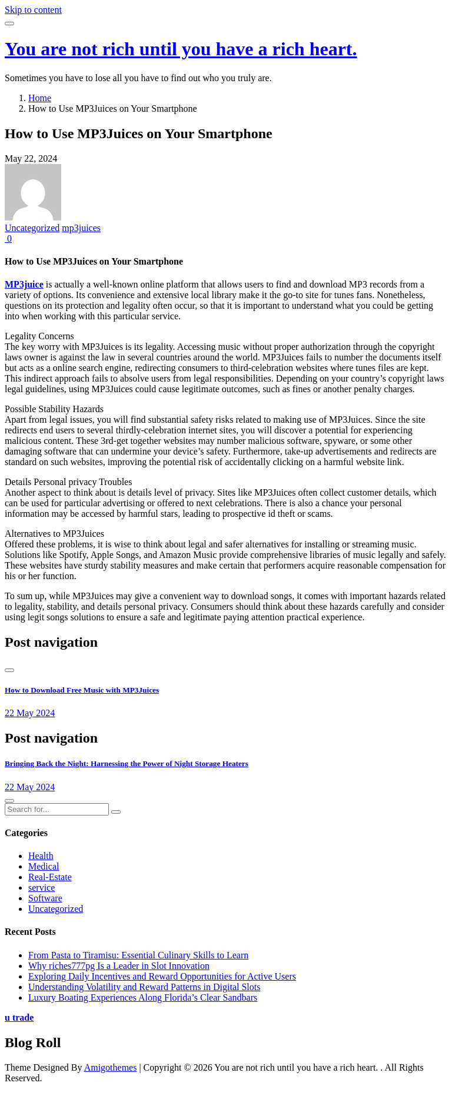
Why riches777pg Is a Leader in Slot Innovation (119, 966)
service (41, 888)
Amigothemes (110, 1067)
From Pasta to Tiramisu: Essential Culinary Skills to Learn (138, 955)
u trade (19, 1017)
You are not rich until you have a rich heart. (181, 48)
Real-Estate (50, 877)
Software (45, 898)
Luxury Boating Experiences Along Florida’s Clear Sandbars (142, 997)
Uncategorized (32, 228)
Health (41, 856)
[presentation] (9, 670)
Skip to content (33, 10)
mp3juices (81, 228)
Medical (43, 866)
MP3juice (24, 284)
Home (39, 98)
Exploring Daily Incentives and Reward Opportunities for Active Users (162, 976)
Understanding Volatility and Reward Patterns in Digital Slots (144, 987)
